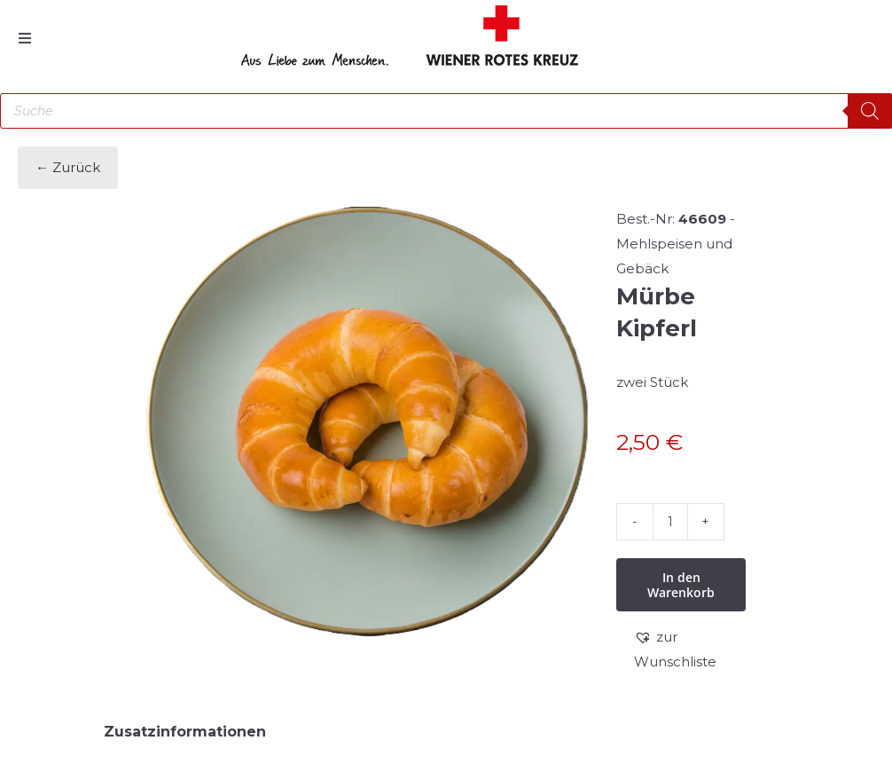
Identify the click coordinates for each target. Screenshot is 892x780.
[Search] (870, 111)
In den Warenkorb (681, 585)
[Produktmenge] (670, 522)
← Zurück (67, 167)
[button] (690, 649)
